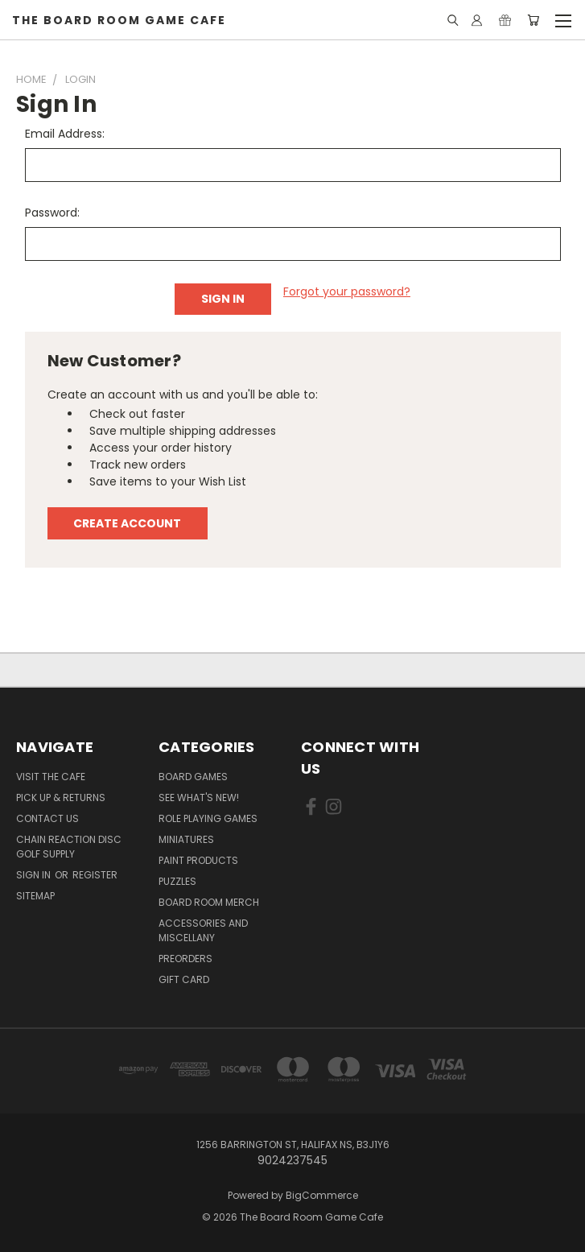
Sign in (34, 875)
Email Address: (65, 134)
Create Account (127, 523)
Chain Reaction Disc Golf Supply (69, 847)
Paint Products (198, 860)
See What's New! (199, 797)
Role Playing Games (208, 818)
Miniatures (186, 839)
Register (94, 875)
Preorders (185, 958)
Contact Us (47, 818)
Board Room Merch (209, 902)
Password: (52, 213)
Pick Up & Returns (60, 797)
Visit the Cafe (50, 776)
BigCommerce (322, 1195)
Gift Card (184, 979)
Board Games (193, 776)
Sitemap (35, 896)
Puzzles (177, 881)
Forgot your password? (346, 291)
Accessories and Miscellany (203, 930)
